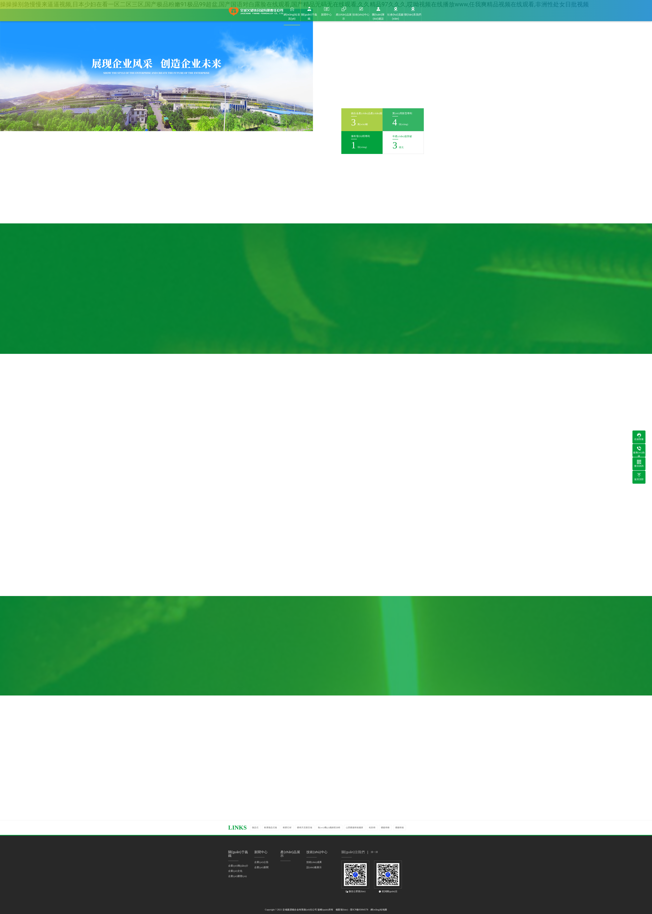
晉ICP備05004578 (359, 909)
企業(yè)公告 (261, 862)
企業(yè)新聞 (261, 867)
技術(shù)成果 (314, 862)
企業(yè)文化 (235, 871)
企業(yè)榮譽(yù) (237, 876)
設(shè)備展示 (314, 867)
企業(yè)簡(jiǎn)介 (238, 865)
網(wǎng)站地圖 (378, 909)
